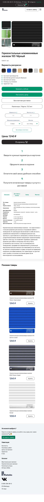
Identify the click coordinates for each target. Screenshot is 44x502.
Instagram (31, 2)
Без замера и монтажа (22, 129)
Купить (30, 303)
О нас (3, 453)
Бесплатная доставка (22, 100)
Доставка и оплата (17, 194)
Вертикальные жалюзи (9, 462)
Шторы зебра (6, 468)
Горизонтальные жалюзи (9, 464)
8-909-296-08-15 (8, 2)
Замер (27, 194)
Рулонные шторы (7, 466)
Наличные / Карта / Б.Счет (22, 106)
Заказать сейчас (22, 89)
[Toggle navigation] (40, 9)
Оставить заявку (32, 9)
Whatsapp (17, 2)
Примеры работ (7, 447)
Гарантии (4, 451)
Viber (24, 2)
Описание (6, 194)
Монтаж (37, 194)
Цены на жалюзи (7, 449)
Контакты (5, 445)
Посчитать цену (22, 95)
